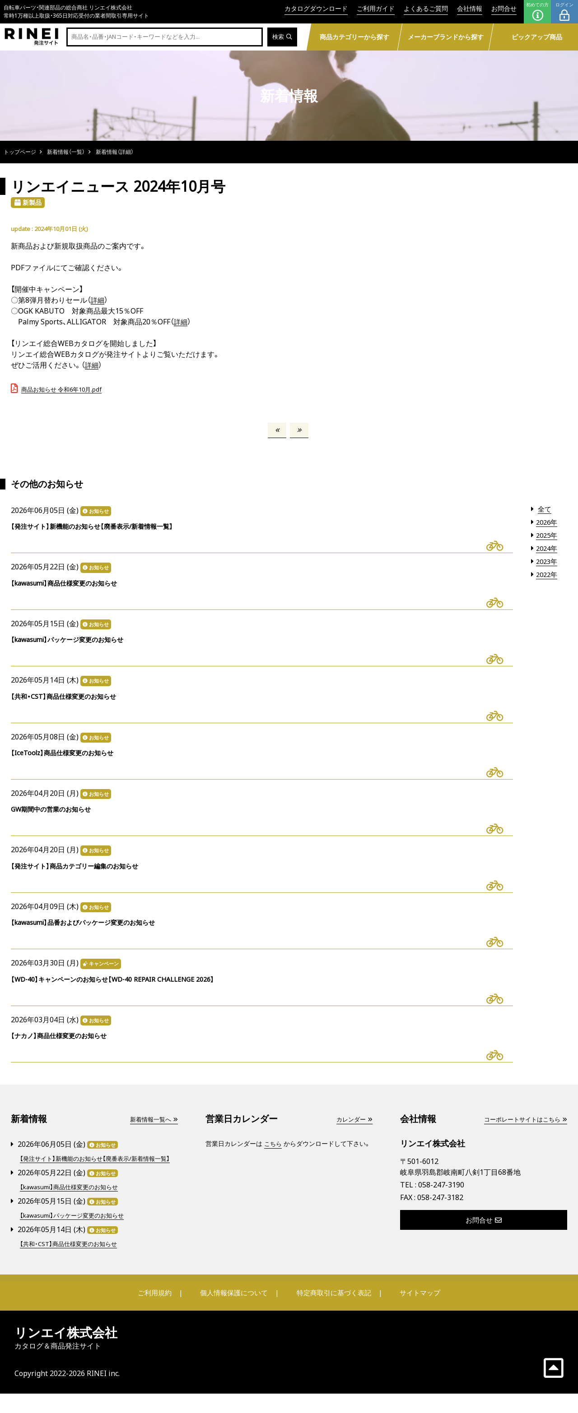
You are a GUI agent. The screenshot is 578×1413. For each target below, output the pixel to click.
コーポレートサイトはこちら (522, 1131)
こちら (273, 1155)
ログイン (564, 11)
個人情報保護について (236, 1312)
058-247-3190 (441, 1196)
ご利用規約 (161, 1312)
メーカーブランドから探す (445, 36)
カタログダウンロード (316, 8)
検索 (281, 37)
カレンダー (353, 1131)
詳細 (98, 300)
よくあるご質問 (426, 8)
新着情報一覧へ (152, 1131)
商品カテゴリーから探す (354, 36)
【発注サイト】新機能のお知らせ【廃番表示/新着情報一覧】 (95, 1174)
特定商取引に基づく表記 (332, 1312)
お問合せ (504, 8)
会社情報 (469, 8)
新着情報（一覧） (66, 152)
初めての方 (537, 11)
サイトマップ (413, 1312)
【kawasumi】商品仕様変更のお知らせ (72, 1207)
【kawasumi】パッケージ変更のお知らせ (75, 1235)
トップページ (20, 152)
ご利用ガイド (376, 8)
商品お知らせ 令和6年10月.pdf (61, 389)
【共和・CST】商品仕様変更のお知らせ (71, 1263)
